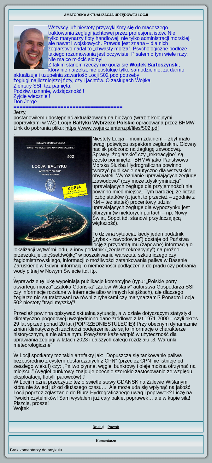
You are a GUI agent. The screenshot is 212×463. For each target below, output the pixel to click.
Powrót (113, 427)
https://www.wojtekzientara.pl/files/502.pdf (112, 128)
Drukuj (98, 427)
